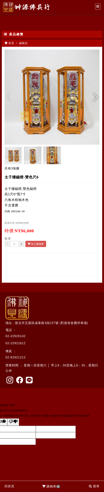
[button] (95, 97)
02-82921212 (15, 357)
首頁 (9, 43)
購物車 (51, 486)
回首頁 (9, 486)
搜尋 (94, 486)
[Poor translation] (13, 422)
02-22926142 (15, 336)
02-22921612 (15, 343)
